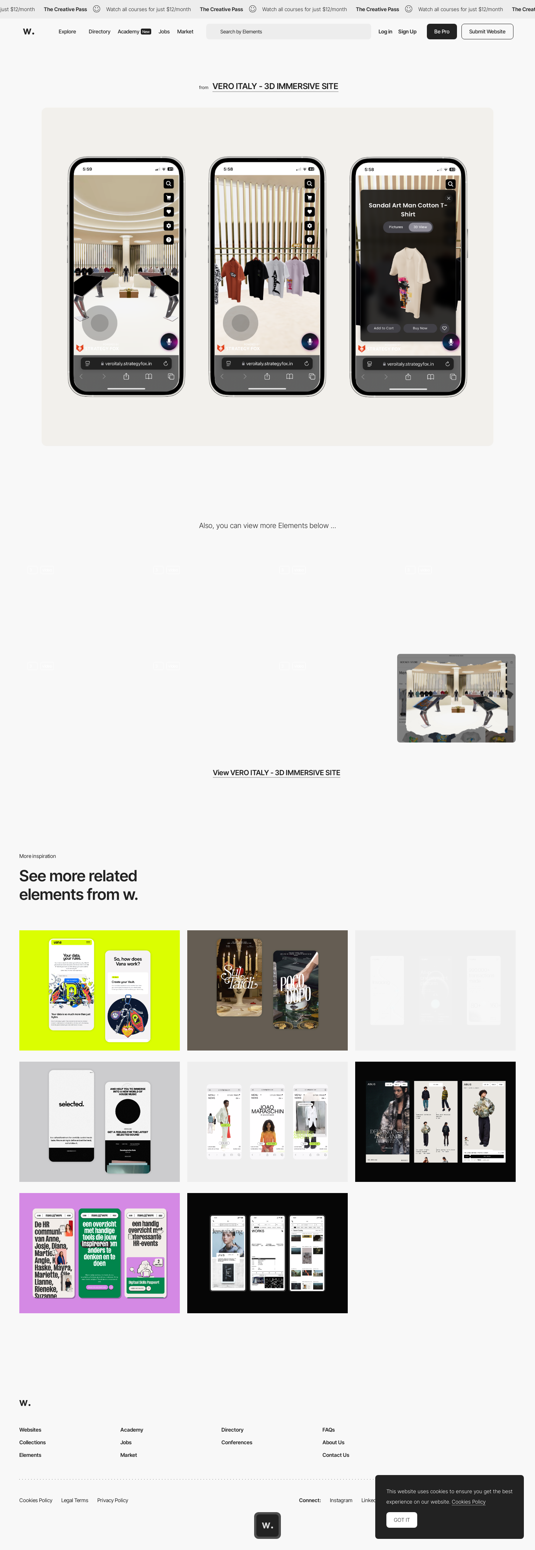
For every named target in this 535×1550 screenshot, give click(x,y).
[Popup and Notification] (330, 698)
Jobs (164, 31)
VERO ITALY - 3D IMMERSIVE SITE (275, 86)
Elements (30, 1455)
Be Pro (442, 31)
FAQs (328, 1429)
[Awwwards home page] (267, 1525)
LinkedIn (370, 1500)
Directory (99, 31)
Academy (134, 31)
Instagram (341, 1500)
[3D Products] (78, 601)
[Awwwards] (28, 32)
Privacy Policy (112, 1500)
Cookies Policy (35, 1500)
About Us (333, 1442)
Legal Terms (74, 1500)
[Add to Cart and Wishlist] (456, 601)
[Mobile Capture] (267, 990)
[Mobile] (435, 990)
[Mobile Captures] (99, 990)
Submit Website (487, 31)
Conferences (236, 1442)
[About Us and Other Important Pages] (204, 698)
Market (185, 31)
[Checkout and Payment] (78, 698)
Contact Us (335, 1455)
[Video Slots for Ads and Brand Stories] (330, 601)
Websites (30, 1429)
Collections (32, 1442)
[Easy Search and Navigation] (204, 601)
